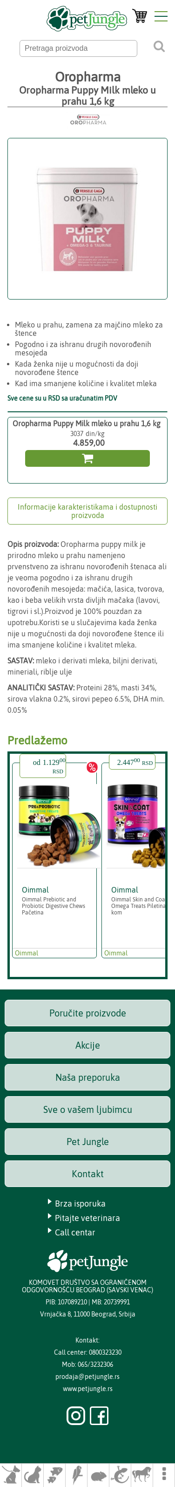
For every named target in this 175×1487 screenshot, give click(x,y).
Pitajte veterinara (87, 1218)
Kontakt (88, 1173)
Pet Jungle (88, 1141)
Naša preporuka (87, 1077)
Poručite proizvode (87, 1013)
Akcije (87, 1045)
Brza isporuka (80, 1203)
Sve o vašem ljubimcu (87, 1109)
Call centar (75, 1232)
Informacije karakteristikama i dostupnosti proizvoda (87, 511)
